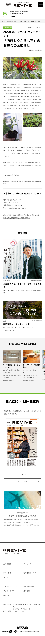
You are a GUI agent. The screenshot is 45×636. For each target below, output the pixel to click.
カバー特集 (7, 573)
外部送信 (26, 591)
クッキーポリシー (9, 591)
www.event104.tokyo (11, 175)
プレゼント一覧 (22, 481)
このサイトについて (10, 586)
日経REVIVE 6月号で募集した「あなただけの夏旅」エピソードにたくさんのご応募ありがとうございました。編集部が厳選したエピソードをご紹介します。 (22, 508)
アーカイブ (22, 475)
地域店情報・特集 (11, 21)
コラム (5, 577)
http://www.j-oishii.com (17, 208)
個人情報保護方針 (29, 586)
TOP (3, 21)
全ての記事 (7, 564)
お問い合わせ (8, 595)
